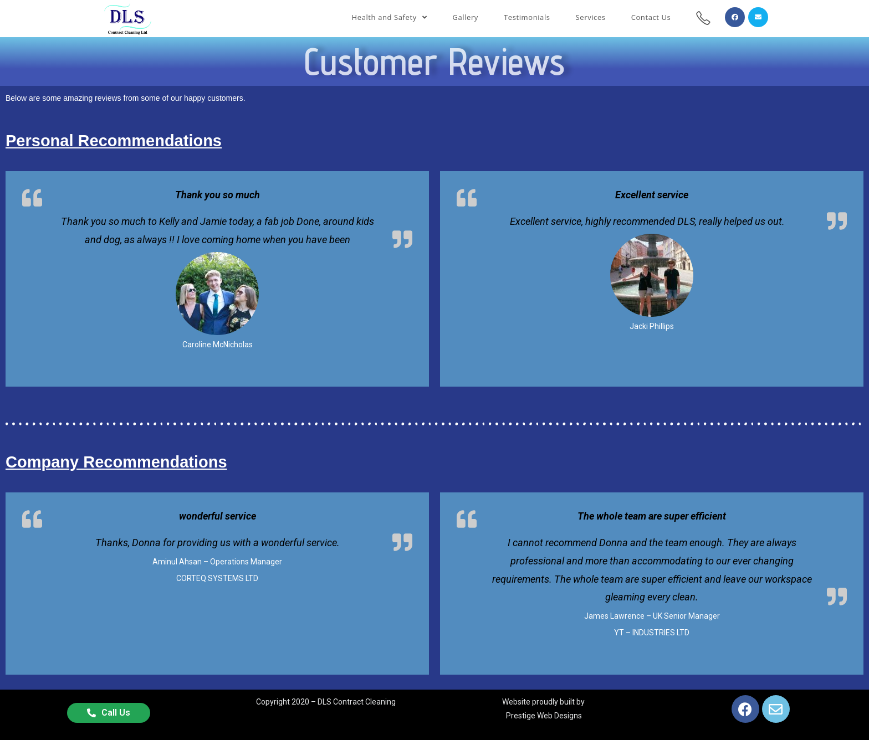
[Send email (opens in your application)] (758, 17)
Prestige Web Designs (544, 715)
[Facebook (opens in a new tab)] (735, 17)
